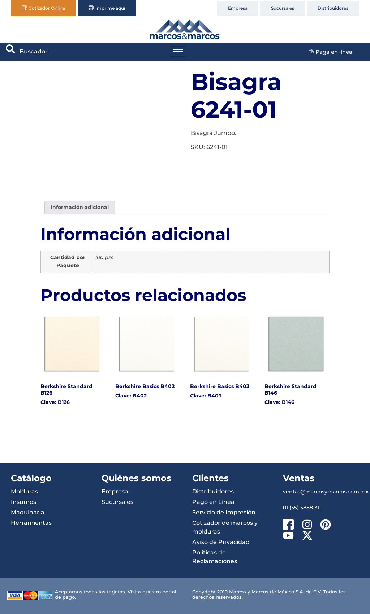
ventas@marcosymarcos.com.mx (326, 491)
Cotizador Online (43, 8)
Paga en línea (330, 52)
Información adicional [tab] (80, 207)
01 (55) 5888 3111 (303, 507)
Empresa (238, 8)
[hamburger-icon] (178, 51)
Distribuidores (333, 8)
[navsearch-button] (10, 51)
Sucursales (282, 8)
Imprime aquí (107, 8)
